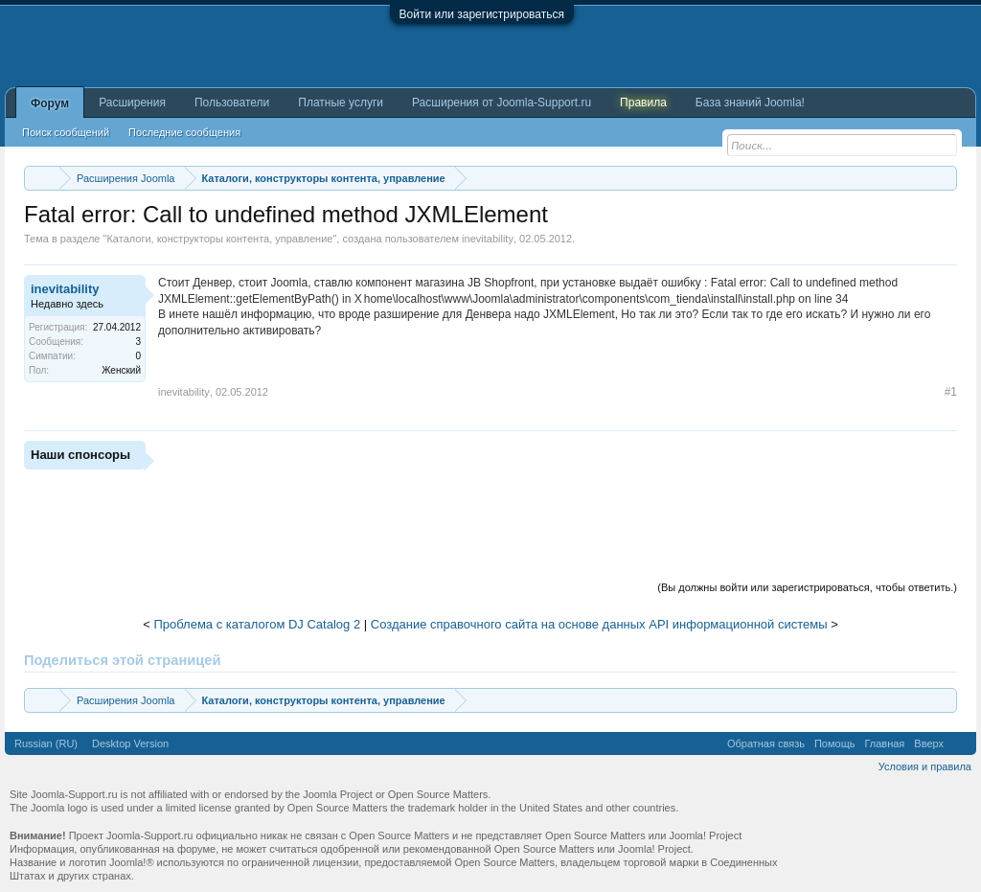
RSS (960, 743)
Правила (643, 102)
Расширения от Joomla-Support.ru (501, 102)
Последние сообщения (184, 132)
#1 (951, 392)
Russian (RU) (46, 743)
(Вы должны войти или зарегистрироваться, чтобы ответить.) (807, 587)
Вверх (929, 743)
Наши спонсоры (80, 454)
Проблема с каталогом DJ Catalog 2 (256, 624)
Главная (884, 743)
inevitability (487, 238)
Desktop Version (130, 743)
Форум (50, 103)
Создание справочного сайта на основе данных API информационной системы (599, 624)
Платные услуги (340, 102)
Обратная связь (766, 743)
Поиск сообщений (65, 132)
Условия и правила (924, 766)
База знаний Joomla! (750, 102)
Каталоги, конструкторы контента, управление (219, 238)
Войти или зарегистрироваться (481, 14)
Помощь (835, 743)
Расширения (132, 102)
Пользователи (231, 102)
